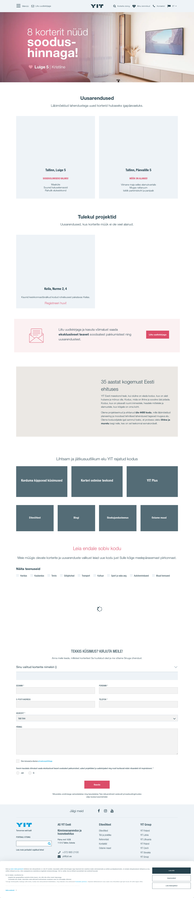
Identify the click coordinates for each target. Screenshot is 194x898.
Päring (19, 727)
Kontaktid (103, 844)
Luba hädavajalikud (171, 885)
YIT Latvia (144, 835)
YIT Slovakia (145, 853)
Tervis (54, 575)
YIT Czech (144, 848)
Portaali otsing (23, 837)
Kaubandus (39, 575)
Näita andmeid (10, 890)
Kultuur (100, 575)
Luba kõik (171, 870)
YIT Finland (145, 831)
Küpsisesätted (171, 878)
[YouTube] (112, 811)
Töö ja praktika (105, 835)
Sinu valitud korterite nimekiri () (36, 667)
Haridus (23, 575)
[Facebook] (99, 811)
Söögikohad (69, 575)
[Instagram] (105, 811)
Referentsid (104, 840)
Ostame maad (105, 848)
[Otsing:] (48, 843)
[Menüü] (22, 6)
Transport (86, 575)
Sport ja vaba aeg (119, 575)
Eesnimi (19, 685)
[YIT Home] (97, 6)
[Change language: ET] (172, 6)
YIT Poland (144, 844)
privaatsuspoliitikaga (45, 761)
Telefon (102, 699)
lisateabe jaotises (81, 881)
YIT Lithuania (145, 840)
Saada (97, 784)
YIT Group (144, 857)
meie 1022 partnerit (17, 869)
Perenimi (103, 685)
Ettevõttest (103, 831)
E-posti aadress (23, 699)
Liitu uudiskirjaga (157, 334)
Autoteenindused (141, 575)
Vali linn (21, 718)
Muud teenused (163, 575)
